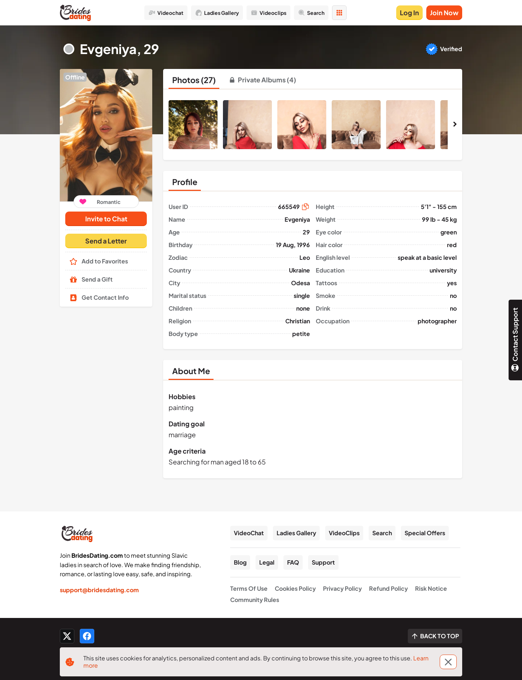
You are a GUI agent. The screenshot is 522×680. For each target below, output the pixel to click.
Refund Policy (388, 588)
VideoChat (249, 533)
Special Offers (425, 533)
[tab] (194, 80)
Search (382, 533)
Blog (240, 562)
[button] (106, 135)
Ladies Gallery (296, 533)
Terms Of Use (249, 588)
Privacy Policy (342, 588)
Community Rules (254, 599)
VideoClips (344, 533)
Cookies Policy (295, 588)
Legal (266, 562)
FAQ (293, 562)
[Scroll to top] (435, 636)
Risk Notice (431, 588)
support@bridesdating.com (99, 590)
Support (323, 562)
